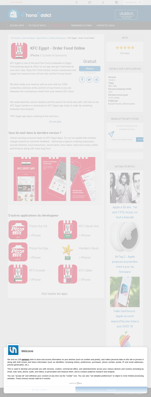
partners (25, 359)
